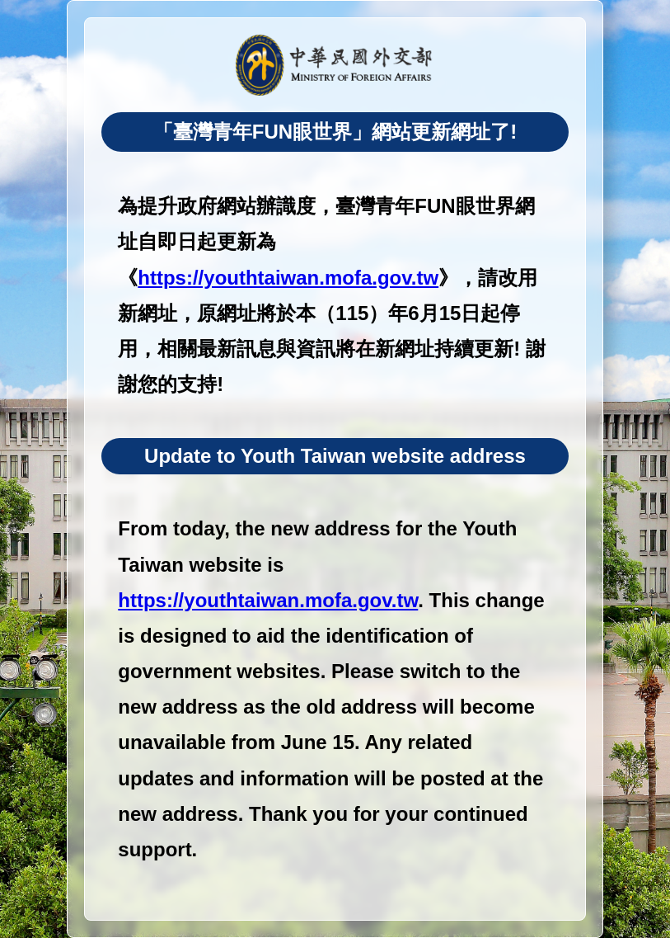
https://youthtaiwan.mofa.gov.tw (288, 277)
